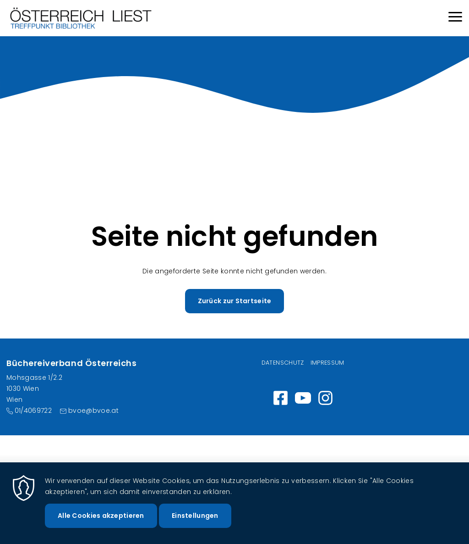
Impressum (327, 362)
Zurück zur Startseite (235, 300)
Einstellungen (195, 520)
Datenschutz (283, 362)
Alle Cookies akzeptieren (101, 520)
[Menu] (455, 18)
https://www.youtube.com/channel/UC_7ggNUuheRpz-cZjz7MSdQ (303, 398)
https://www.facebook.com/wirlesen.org (281, 398)
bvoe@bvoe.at (93, 410)
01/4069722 (33, 410)
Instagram (325, 398)
